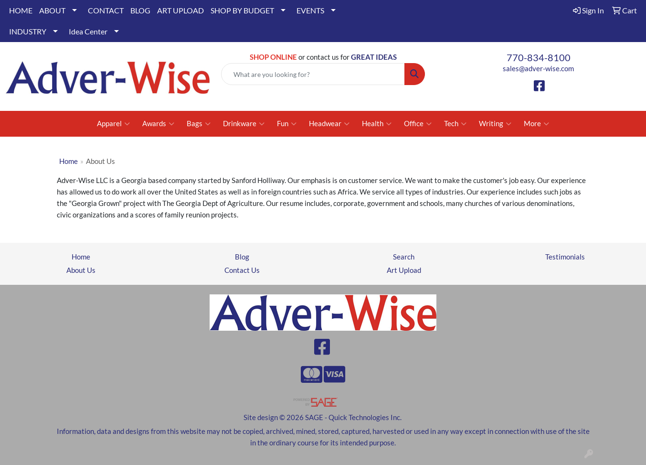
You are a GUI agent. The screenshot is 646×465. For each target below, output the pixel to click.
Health (377, 124)
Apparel (113, 124)
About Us (80, 270)
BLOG (140, 10)
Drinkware (244, 124)
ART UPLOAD (180, 10)
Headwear (329, 124)
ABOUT (52, 10)
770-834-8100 (539, 57)
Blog (242, 257)
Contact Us (242, 270)
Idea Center (88, 31)
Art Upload (404, 270)
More (536, 124)
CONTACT (106, 10)
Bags (199, 124)
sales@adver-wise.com (538, 69)
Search (403, 257)
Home (68, 161)
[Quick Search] (313, 74)
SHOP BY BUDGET (242, 10)
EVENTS (310, 10)
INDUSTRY (27, 31)
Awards (158, 124)
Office (418, 124)
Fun (287, 124)
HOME (20, 10)
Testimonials (565, 257)
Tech (455, 124)
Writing (495, 124)
